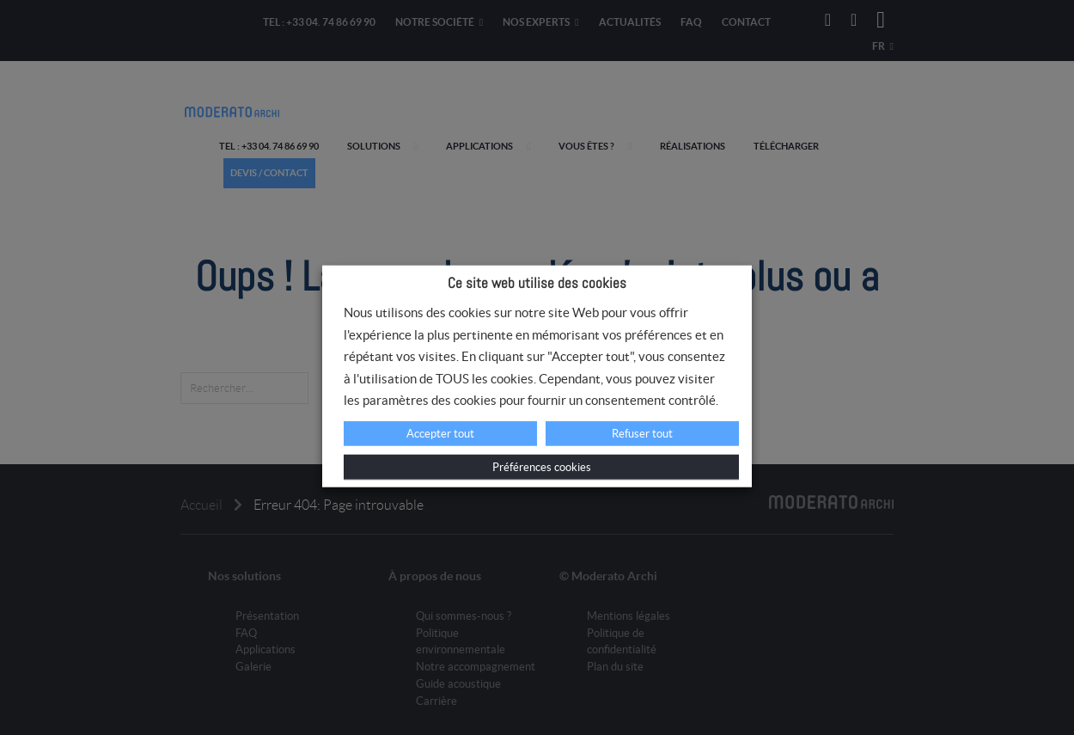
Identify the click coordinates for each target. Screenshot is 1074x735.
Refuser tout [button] (642, 433)
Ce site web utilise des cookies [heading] (537, 282)
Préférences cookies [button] (541, 467)
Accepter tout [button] (440, 433)
